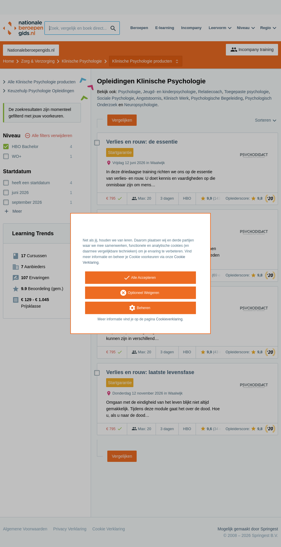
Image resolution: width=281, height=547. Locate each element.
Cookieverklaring (169, 319)
